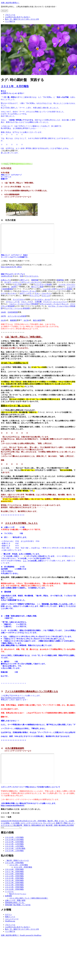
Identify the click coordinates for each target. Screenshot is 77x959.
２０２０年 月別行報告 (14, 878)
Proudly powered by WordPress (30, 935)
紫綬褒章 (13, 320)
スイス (3, 293)
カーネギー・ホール (42, 299)
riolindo (3, 821)
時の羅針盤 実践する (22, 825)
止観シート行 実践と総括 (15, 900)
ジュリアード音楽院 (64, 289)
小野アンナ (23, 280)
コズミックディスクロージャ (31, 823)
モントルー (12, 293)
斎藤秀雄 (60, 280)
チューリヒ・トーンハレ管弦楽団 (17, 308)
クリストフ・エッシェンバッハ (55, 302)
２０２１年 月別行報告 (36, 821)
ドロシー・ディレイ (28, 291)
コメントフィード (12, 919)
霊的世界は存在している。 (15, 902)
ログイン (8, 914)
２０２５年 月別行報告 (14, 887)
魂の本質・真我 (52, 825)
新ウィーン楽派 (37, 287)
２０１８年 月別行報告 (14, 874)
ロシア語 (17, 284)
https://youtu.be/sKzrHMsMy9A (12, 805)
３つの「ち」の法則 (66, 821)
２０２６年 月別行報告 (14, 889)
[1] (21, 320)
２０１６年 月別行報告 (14, 869)
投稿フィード (10, 917)
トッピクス (9, 891)
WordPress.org (10, 921)
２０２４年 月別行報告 (23, 867)
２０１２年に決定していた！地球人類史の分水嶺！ (28, 898)
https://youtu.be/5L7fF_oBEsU (11, 267)
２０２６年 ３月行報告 (14, 837)
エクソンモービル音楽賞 (17, 316)
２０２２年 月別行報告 (14, 883)
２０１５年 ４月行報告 (18, 865)
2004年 (3, 312)
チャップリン (35, 295)
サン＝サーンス (49, 823)
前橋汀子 (59, 823)
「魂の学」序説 (52, 821)
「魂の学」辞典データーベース (17, 860)
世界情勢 (8, 896)
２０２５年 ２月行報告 (14, 851)
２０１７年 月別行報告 (14, 871)
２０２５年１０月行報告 (14, 839)
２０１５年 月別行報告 (14, 863)
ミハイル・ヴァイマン (66, 284)
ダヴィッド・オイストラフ (31, 282)
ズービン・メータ (12, 302)
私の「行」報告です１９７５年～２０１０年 (22, 19)
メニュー (4, 11)
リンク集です (10, 21)
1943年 (3, 276)
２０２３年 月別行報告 (14, 885)
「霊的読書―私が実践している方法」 (54, 604)
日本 (21, 276)
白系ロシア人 (6, 280)
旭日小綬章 (37, 320)
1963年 (13, 287)
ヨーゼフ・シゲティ (11, 282)
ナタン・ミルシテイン (43, 293)
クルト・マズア (27, 302)
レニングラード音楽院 (43, 284)
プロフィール (10, 15)
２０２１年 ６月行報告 (15, 86)
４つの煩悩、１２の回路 (10, 823)
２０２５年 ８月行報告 (14, 842)
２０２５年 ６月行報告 (14, 844)
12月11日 (9, 276)
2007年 (3, 316)
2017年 (26, 320)
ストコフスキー (19, 299)
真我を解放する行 (38, 825)
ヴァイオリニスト (31, 276)
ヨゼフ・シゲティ (26, 293)
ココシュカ (45, 295)
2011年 (3, 320)
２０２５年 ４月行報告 (14, 846)
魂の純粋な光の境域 (66, 825)
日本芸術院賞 (13, 312)
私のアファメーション (17, 894)
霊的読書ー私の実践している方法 (17, 905)
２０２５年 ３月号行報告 (15, 848)
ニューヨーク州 (49, 289)
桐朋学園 (34, 280)
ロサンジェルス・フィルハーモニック (54, 304)
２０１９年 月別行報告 (14, 876)
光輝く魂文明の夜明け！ (10, 3)
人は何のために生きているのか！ (17, 17)
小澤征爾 (38, 302)
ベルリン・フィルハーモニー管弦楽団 (23, 304)
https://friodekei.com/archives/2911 (13, 698)
